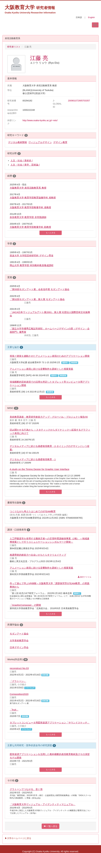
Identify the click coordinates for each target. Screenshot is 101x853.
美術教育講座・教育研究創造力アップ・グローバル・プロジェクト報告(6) (49, 417)
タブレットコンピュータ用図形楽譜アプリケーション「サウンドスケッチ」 (50, 722)
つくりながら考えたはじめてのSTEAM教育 (33, 511)
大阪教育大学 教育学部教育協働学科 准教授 (33, 197)
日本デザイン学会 (19, 647)
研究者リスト (13, 46)
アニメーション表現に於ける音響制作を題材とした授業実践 (41, 369)
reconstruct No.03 (19, 668)
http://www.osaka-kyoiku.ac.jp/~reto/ (40, 120)
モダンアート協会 (19, 633)
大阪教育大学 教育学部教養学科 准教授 (30, 207)
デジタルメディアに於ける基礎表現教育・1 (33, 459)
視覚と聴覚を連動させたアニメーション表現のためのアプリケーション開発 (50, 356)
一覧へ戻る (50, 826)
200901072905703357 (79, 100)
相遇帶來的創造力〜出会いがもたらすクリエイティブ (38, 555)
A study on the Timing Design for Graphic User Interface (39, 469)
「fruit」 (14, 709)
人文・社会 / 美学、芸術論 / (25, 164)
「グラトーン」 (18, 681)
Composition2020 (19, 694)
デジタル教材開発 (17, 142)
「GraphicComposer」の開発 (25, 605)
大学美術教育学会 (19, 640)
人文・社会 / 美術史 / (21, 160)
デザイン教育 (60, 142)
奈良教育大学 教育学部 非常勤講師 (28, 217)
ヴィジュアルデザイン (40, 142)
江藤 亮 (39, 58)
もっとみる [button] (50, 233)
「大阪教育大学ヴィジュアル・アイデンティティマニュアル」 (42, 804)
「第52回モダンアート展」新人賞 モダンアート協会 (37, 299)
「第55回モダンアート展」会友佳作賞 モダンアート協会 (39, 289)
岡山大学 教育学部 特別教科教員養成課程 (31, 265)
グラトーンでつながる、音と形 (26, 789)
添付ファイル (84, 577)
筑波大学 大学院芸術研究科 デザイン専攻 (31, 255)
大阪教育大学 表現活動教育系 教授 (28, 187)
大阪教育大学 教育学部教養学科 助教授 (30, 227)
